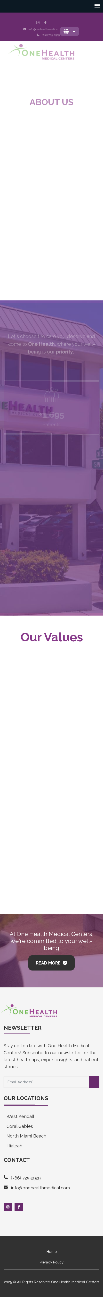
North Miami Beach (26, 1135)
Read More (49, 962)
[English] (69, 31)
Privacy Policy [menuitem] (51, 1262)
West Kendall (20, 1116)
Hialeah (14, 1145)
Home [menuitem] (52, 1251)
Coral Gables (20, 1126)
